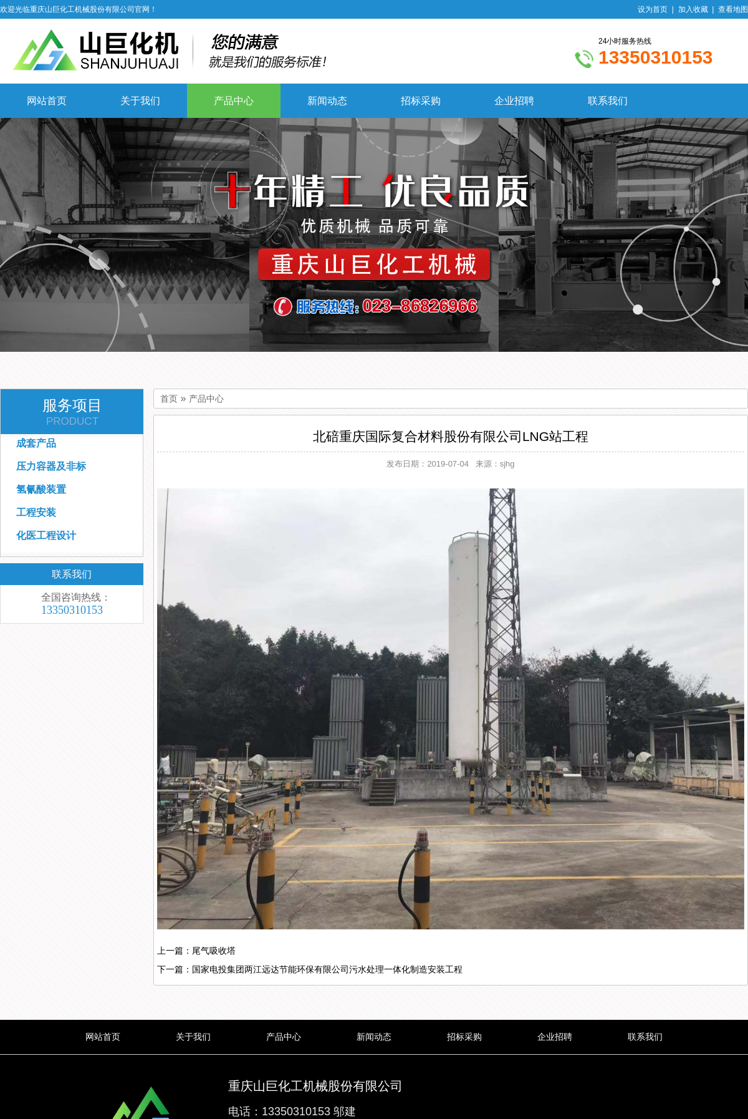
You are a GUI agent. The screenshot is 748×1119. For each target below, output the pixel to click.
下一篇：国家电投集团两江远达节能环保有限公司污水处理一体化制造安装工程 (310, 969)
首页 (169, 399)
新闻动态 (327, 100)
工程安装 (36, 512)
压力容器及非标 (51, 466)
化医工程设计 (46, 535)
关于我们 (140, 100)
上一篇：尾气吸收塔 (196, 951)
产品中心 (234, 100)
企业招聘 (514, 100)
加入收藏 (693, 9)
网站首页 (47, 100)
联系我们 (608, 100)
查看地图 (733, 9)
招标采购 (421, 100)
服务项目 (72, 412)
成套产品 (36, 443)
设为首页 (653, 9)
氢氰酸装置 (41, 489)
